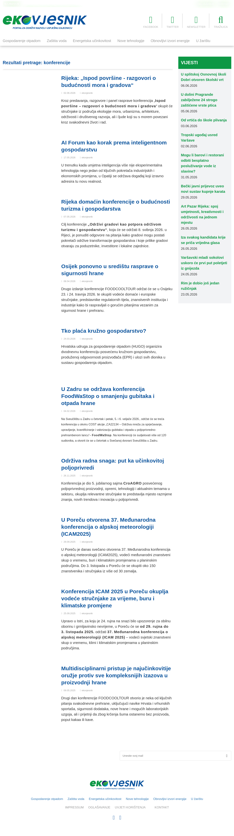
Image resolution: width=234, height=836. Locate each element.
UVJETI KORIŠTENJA (130, 807)
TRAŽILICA (221, 21)
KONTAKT (224, 4)
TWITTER (173, 21)
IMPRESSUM (74, 807)
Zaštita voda (57, 41)
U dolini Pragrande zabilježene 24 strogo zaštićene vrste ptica (58, 4)
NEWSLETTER (196, 21)
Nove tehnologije (130, 41)
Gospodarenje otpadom (22, 41)
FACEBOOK (150, 21)
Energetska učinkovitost (92, 41)
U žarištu (203, 41)
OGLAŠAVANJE (205, 4)
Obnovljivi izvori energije (170, 41)
